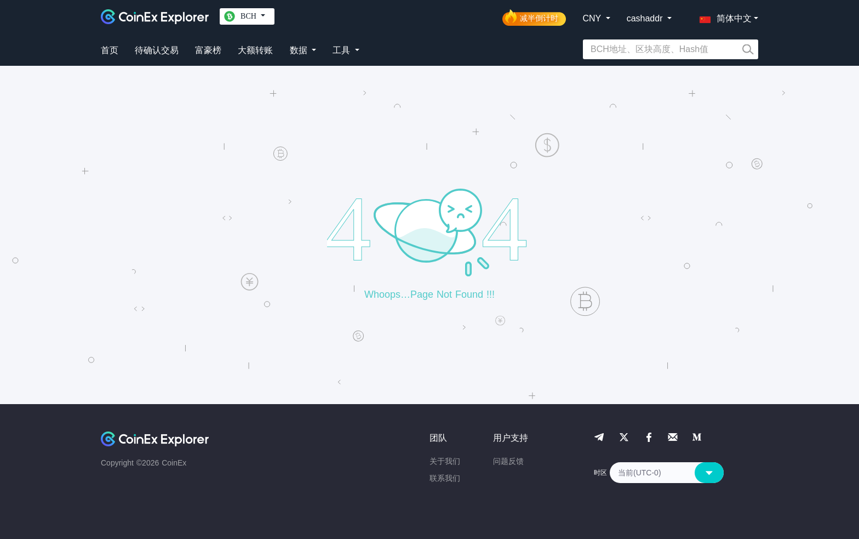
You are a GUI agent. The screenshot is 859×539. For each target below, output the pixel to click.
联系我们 (445, 478)
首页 (109, 50)
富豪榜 (208, 50)
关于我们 (445, 461)
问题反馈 (508, 461)
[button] (723, 16)
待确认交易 (157, 50)
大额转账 (255, 50)
